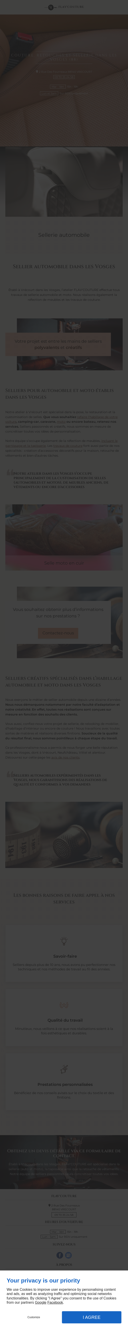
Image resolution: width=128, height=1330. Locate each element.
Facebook (55, 1302)
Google (40, 1302)
